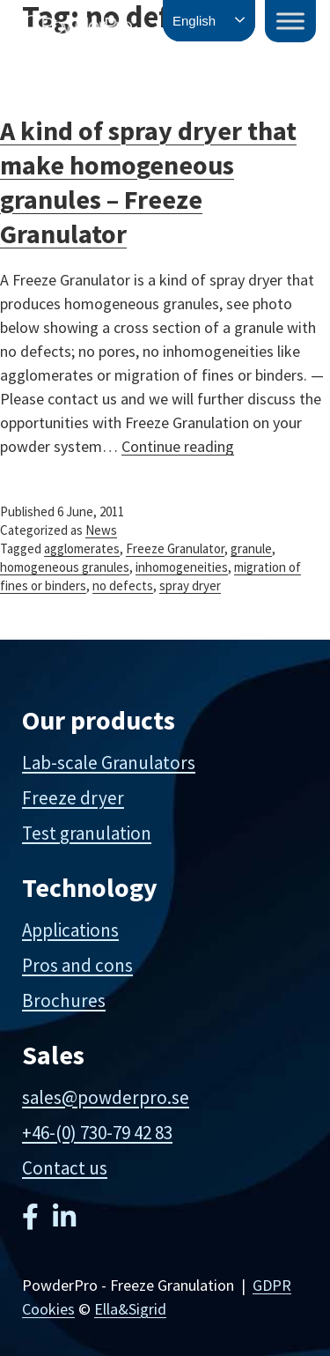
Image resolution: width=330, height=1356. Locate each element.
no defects (122, 585)
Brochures (64, 1000)
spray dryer (190, 585)
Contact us (64, 1168)
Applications (70, 930)
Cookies (48, 1309)
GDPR (272, 1285)
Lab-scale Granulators (108, 762)
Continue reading (177, 446)
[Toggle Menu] (290, 20)
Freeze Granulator (175, 548)
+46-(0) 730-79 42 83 (97, 1133)
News (101, 530)
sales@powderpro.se (105, 1097)
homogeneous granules (64, 567)
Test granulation (86, 833)
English (194, 20)
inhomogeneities (182, 567)
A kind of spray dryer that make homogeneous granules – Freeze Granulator (148, 182)
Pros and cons (77, 965)
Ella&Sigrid (130, 1309)
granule (251, 548)
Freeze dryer (73, 798)
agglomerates (82, 548)
